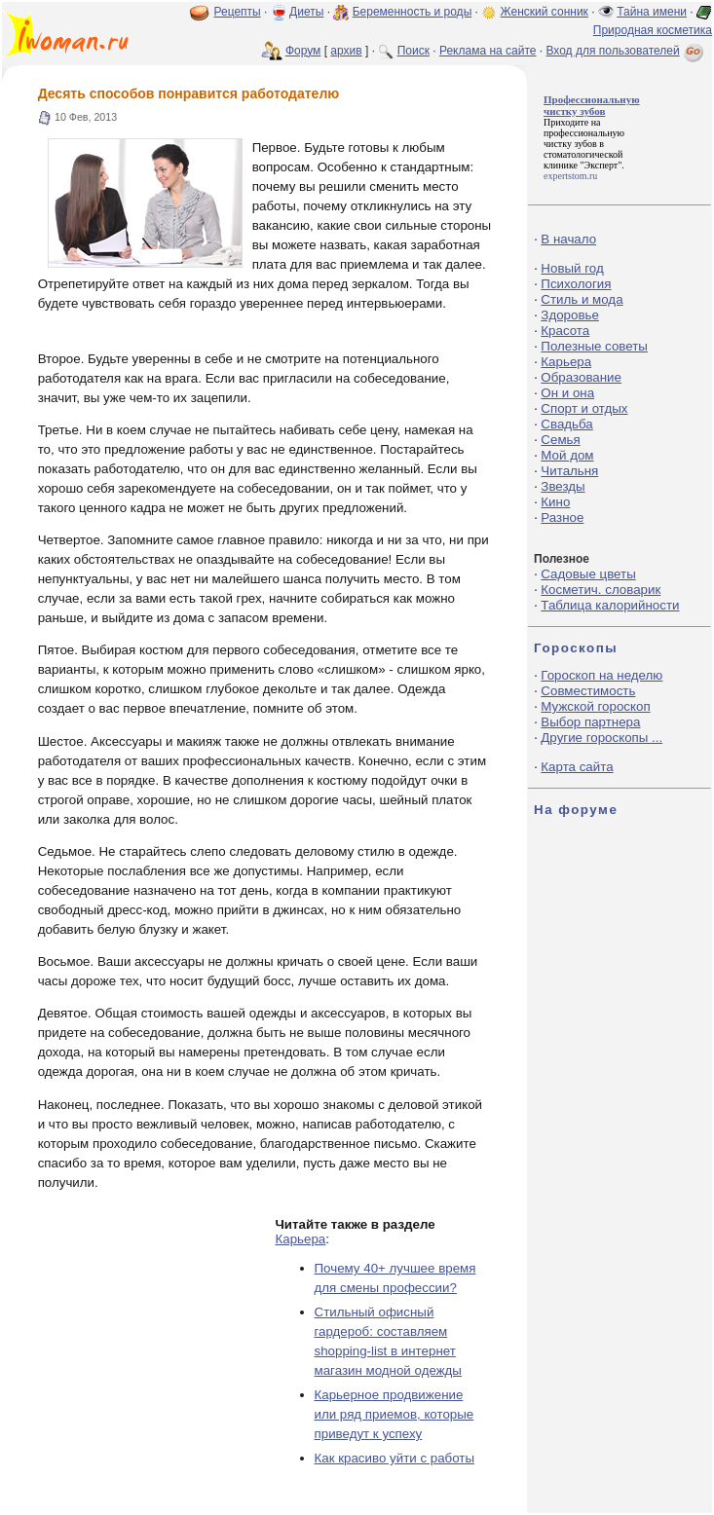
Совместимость (588, 691)
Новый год (572, 268)
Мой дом (567, 455)
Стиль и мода (581, 299)
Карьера (301, 1239)
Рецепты (237, 11)
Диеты (306, 11)
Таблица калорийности (610, 605)
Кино (555, 502)
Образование (581, 377)
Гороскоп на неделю (601, 675)
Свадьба (566, 424)
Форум (302, 50)
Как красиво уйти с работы (395, 1458)
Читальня (569, 470)
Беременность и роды (412, 11)
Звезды (562, 486)
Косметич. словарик (600, 589)
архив (345, 50)
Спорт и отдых (584, 408)
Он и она (567, 393)
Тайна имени (652, 11)
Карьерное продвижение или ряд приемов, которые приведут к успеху (394, 1414)
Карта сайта (577, 766)
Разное (562, 517)
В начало (568, 239)
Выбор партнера (590, 722)
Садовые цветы (588, 574)
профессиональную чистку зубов (584, 138)
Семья (560, 439)
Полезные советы (594, 346)
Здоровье (570, 315)
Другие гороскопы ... (601, 737)
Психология (576, 284)
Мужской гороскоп (595, 706)
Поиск (413, 50)
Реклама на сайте (488, 50)
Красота (565, 330)
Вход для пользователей (626, 50)
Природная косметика (652, 30)
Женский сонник (544, 11)
